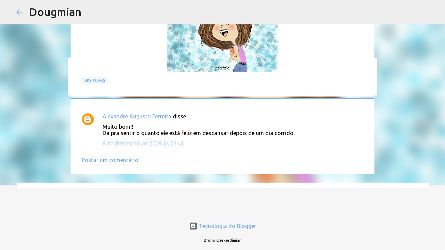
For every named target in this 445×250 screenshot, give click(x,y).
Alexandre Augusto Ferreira (137, 116)
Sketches (94, 80)
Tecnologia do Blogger (222, 226)
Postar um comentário (110, 160)
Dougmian (55, 12)
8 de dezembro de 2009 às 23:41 (143, 143)
